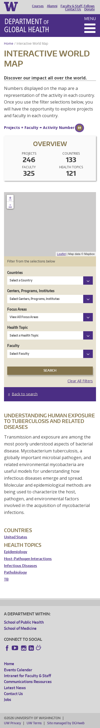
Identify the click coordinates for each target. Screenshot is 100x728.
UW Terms (34, 723)
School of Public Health (24, 622)
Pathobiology (15, 572)
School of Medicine (20, 628)
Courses (38, 6)
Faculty (13, 345)
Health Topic (17, 327)
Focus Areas (17, 309)
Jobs (7, 699)
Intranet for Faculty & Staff (27, 675)
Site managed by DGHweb (66, 723)
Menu (90, 18)
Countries (15, 272)
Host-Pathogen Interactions (28, 559)
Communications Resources (28, 681)
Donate (89, 9)
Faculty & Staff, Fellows (78, 6)
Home (8, 43)
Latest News (15, 687)
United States (15, 537)
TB (6, 579)
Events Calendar (18, 670)
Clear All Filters (80, 380)
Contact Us (73, 9)
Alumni (52, 6)
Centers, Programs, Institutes (30, 290)
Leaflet (61, 254)
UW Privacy (12, 723)
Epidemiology (15, 552)
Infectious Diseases (20, 566)
